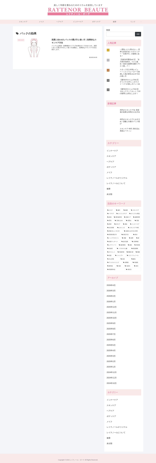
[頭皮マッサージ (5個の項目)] (113, 241)
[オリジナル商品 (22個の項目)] (134, 213)
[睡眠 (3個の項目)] (138, 252)
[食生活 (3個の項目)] (133, 269)
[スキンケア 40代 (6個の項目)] (134, 227)
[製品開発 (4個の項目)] (136, 248)
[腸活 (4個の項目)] (130, 245)
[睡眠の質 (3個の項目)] (130, 252)
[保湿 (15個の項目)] (109, 217)
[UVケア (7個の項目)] (118, 224)
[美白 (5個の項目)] (136, 234)
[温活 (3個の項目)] (125, 259)
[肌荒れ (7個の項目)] (129, 220)
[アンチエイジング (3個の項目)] (114, 262)
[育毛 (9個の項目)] (110, 220)
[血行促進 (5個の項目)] (126, 241)
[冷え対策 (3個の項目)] (112, 259)
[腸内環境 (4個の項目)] (122, 245)
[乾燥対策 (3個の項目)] (121, 252)
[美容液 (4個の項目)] (137, 245)
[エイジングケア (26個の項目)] (122, 213)
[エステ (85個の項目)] (110, 210)
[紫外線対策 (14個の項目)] (118, 217)
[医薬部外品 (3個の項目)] (115, 269)
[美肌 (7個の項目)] (137, 220)
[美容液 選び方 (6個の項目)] (113, 234)
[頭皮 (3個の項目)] (110, 255)
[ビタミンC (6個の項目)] (121, 227)
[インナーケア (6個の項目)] (135, 224)
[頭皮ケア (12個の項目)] (127, 217)
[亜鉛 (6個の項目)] (125, 224)
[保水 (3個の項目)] (137, 266)
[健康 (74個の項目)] (126, 210)
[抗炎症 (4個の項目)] (111, 248)
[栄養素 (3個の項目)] (126, 262)
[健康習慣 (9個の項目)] (136, 217)
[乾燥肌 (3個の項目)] (136, 262)
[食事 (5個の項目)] (131, 238)
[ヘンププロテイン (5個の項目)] (113, 238)
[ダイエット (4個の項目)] (111, 252)
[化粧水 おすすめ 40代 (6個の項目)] (132, 231)
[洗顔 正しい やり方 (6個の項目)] (114, 231)
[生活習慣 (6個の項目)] (111, 227)
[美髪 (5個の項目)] (124, 238)
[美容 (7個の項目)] (109, 224)
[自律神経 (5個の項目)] (136, 241)
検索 (108, 30)
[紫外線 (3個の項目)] (110, 266)
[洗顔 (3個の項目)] (119, 266)
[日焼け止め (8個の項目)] (119, 220)
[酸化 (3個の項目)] (136, 259)
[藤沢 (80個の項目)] (118, 210)
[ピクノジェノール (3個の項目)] (133, 255)
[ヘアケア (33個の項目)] (110, 213)
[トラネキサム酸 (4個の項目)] (123, 248)
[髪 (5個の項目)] (138, 238)
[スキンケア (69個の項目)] (135, 210)
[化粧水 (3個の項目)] (128, 266)
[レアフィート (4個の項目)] (112, 245)
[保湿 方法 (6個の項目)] (126, 234)
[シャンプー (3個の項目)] (120, 255)
